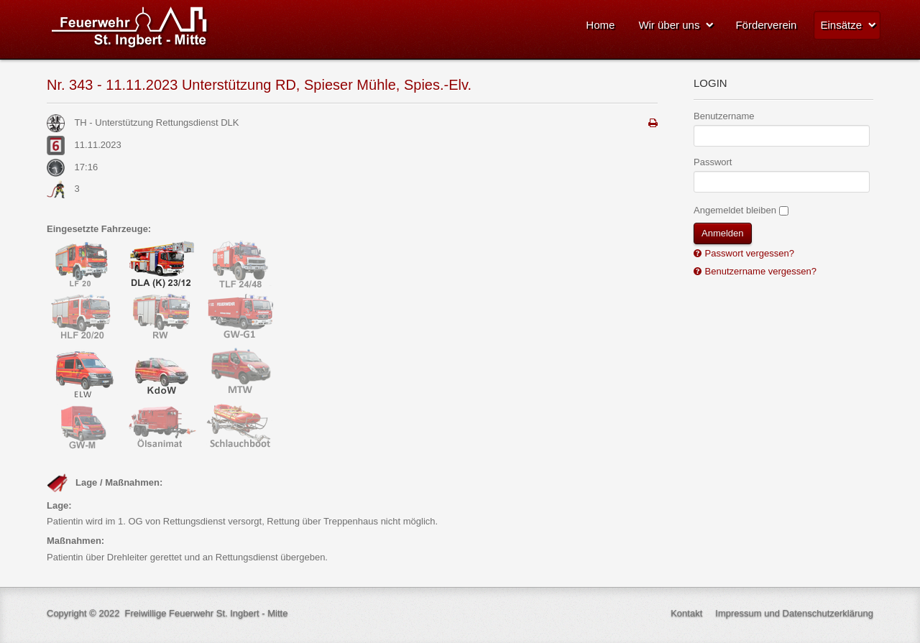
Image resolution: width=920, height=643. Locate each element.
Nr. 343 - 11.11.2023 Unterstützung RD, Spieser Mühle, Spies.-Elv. (259, 85)
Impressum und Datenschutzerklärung (794, 613)
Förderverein (765, 25)
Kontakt (686, 613)
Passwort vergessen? (748, 253)
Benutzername (724, 116)
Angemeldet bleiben (735, 210)
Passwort (713, 162)
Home (600, 25)
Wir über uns (668, 25)
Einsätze (841, 25)
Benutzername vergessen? (759, 271)
